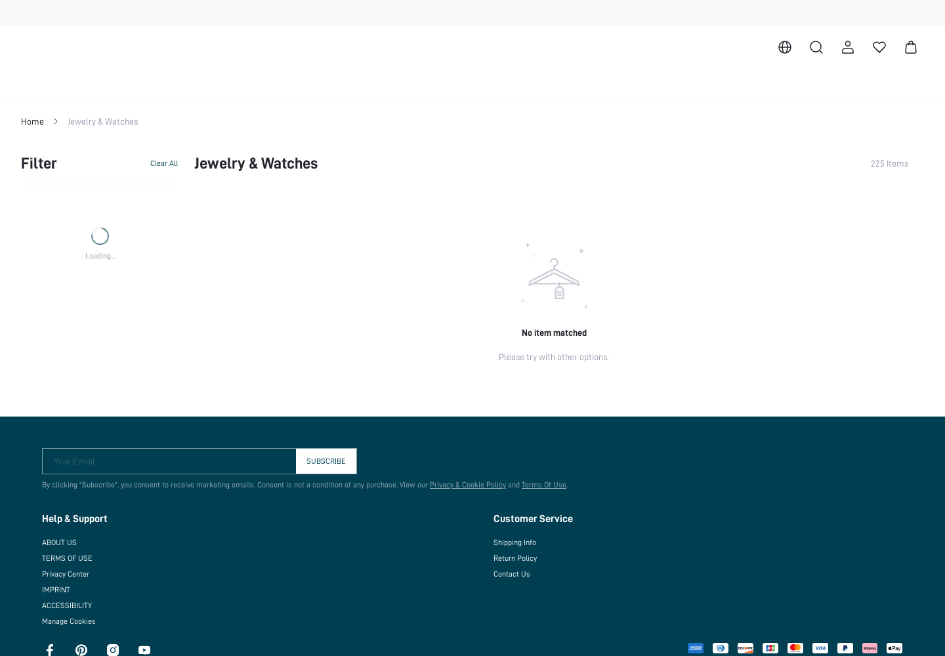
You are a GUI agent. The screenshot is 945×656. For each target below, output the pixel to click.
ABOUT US (61, 541)
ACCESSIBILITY (71, 604)
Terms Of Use (538, 484)
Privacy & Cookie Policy (461, 484)
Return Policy (515, 557)
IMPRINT (58, 589)
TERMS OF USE (69, 557)
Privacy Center (65, 573)
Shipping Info (515, 541)
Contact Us (511, 573)
